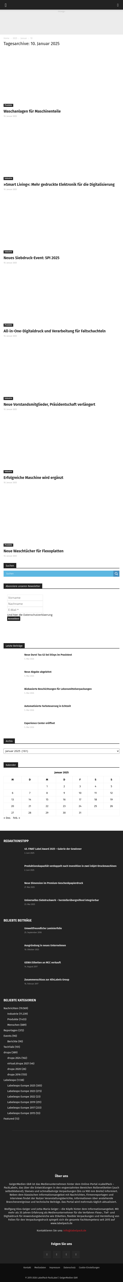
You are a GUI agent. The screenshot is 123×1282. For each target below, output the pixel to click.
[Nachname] (25, 604)
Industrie (8, 178)
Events (10, 1035)
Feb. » (16, 817)
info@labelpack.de (74, 1230)
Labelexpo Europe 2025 (24, 1085)
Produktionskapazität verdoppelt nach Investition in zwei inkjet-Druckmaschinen (70, 866)
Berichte (15, 1041)
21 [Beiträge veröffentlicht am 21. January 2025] (30, 806)
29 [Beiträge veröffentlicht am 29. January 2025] (47, 812)
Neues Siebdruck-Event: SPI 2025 (31, 258)
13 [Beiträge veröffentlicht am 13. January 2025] (12, 799)
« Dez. (7, 817)
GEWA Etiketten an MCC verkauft (42, 962)
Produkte (8, 105)
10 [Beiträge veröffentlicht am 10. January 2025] (80, 793)
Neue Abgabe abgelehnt (38, 671)
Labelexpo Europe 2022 (23, 1096)
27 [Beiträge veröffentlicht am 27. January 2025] (12, 812)
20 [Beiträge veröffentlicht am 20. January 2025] (12, 806)
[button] (118, 5)
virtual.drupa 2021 (20, 1063)
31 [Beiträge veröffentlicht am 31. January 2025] (80, 812)
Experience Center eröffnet (39, 723)
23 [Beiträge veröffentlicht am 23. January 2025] (64, 806)
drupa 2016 (17, 1074)
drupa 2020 (16, 1069)
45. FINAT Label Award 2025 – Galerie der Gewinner (53, 848)
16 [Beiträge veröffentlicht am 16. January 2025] (64, 799)
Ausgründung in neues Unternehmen (45, 945)
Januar (24, 38)
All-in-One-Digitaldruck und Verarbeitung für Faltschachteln (55, 331)
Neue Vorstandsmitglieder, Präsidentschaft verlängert (49, 404)
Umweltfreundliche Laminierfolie (43, 928)
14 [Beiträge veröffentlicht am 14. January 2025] (29, 799)
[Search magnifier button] (116, 574)
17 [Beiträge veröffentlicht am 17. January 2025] (80, 799)
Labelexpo (14, 1080)
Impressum (54, 1267)
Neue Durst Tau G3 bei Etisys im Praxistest (48, 654)
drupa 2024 (17, 1058)
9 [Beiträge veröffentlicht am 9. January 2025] (64, 793)
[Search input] (59, 574)
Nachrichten (16, 1008)
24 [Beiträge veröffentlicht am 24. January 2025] (80, 806)
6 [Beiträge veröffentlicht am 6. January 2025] (12, 793)
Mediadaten (40, 1267)
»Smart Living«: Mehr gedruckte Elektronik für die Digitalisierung (59, 184)
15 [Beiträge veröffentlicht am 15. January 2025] (47, 799)
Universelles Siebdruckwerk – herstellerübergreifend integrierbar (61, 900)
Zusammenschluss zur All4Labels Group (46, 979)
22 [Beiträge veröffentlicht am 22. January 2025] (47, 806)
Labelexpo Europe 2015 (23, 1113)
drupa (11, 1052)
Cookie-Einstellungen (89, 1267)
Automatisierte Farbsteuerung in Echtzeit (47, 706)
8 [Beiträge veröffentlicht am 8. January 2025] (47, 793)
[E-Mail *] (25, 610)
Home (6, 38)
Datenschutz (70, 1267)
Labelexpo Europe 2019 (24, 1102)
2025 (15, 38)
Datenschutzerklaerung (37, 614)
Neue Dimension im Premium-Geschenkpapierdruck (53, 883)
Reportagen (14, 1030)
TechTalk (12, 1047)
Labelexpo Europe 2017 (24, 1107)
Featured (11, 1118)
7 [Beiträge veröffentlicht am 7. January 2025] (29, 793)
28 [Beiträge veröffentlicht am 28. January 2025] (29, 812)
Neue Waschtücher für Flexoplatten (34, 551)
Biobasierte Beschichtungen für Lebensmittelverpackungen (58, 689)
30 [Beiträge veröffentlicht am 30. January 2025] (64, 812)
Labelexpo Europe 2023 (24, 1091)
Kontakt (27, 1267)
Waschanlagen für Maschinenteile (32, 111)
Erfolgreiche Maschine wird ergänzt (33, 477)
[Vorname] (25, 598)
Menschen (16, 1024)
